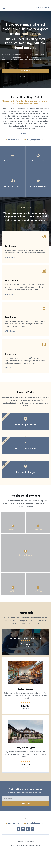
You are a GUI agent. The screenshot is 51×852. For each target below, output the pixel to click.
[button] (3, 8)
